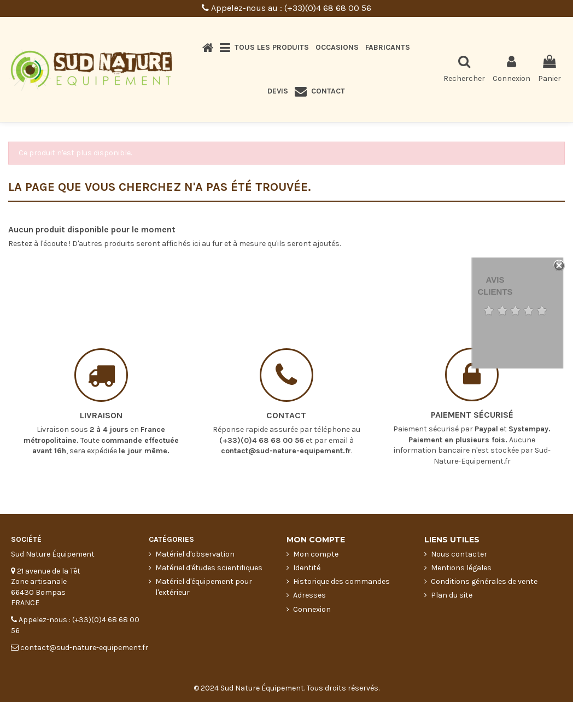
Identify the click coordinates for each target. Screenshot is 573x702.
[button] (264, 47)
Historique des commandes (341, 581)
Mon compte (315, 554)
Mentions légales (461, 567)
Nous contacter (459, 554)
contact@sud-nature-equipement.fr (286, 437)
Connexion (312, 609)
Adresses (309, 595)
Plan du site (451, 595)
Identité (306, 567)
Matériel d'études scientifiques (208, 567)
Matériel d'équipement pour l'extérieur (203, 587)
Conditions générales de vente (484, 581)
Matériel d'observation (195, 554)
